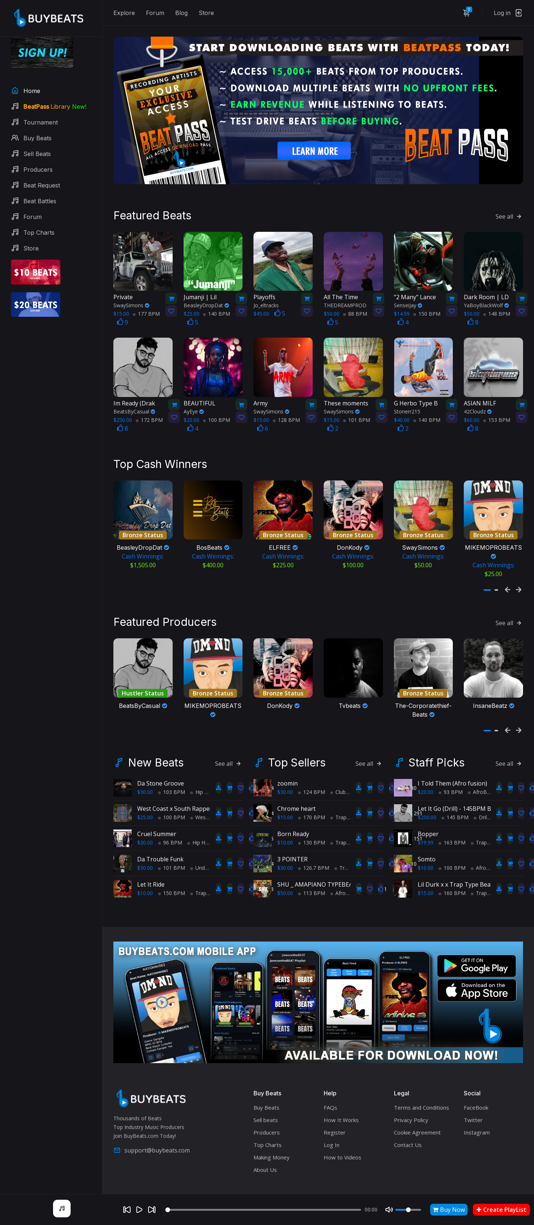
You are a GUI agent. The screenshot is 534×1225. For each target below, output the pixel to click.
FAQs (330, 1090)
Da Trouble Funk (160, 842)
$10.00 (145, 875)
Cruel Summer (156, 817)
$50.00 (285, 875)
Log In (331, 1127)
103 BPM (171, 774)
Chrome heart (296, 791)
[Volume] (408, 1209)
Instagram (477, 1115)
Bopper (428, 817)
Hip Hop (202, 774)
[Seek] (263, 1209)
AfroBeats (345, 875)
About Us (265, 1152)
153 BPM (496, 407)
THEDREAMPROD (345, 292)
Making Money (271, 1140)
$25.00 (145, 800)
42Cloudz (478, 398)
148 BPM (496, 301)
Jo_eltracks (266, 292)
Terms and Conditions (421, 1090)
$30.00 (145, 774)
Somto (427, 842)
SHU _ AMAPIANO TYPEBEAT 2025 (324, 867)
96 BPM (170, 825)
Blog (181, 12)
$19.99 (425, 825)
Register (335, 1115)
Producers (266, 1115)
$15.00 (285, 800)
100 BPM (216, 407)
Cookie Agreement (417, 1115)
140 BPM (216, 301)
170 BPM (311, 800)
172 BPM (149, 407)
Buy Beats (266, 1090)
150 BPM (426, 301)
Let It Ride (151, 867)
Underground (208, 850)
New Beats (156, 745)
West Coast (206, 800)
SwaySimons (131, 292)
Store (206, 12)
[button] (487, 571)
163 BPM (452, 825)
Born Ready (293, 817)
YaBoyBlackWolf (486, 292)
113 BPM (311, 875)
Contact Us (408, 1127)
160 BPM (452, 875)
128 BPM (286, 407)
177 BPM (146, 301)
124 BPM (311, 774)
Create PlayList (501, 1210)
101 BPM (356, 407)
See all (509, 204)
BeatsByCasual (134, 398)
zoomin (287, 766)
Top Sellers (297, 745)
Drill (481, 800)
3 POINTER (292, 842)
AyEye (194, 398)
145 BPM (455, 800)
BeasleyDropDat (206, 292)
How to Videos (342, 1140)
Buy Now (449, 1210)
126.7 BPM (313, 850)
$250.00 (427, 800)
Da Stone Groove (160, 766)
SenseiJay (408, 292)
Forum (155, 12)
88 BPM (355, 301)
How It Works (341, 1102)
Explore (124, 12)
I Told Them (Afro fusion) (452, 766)
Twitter (473, 1102)
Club (338, 774)
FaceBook (476, 1090)
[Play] (139, 1209)
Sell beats (265, 1102)
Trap (198, 875)
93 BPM (451, 774)
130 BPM (311, 825)
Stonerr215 (407, 398)
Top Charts (267, 1127)
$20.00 (425, 774)
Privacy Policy (411, 1102)
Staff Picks (437, 745)
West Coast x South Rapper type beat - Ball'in (199, 791)
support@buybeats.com (151, 1133)
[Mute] (389, 1209)
